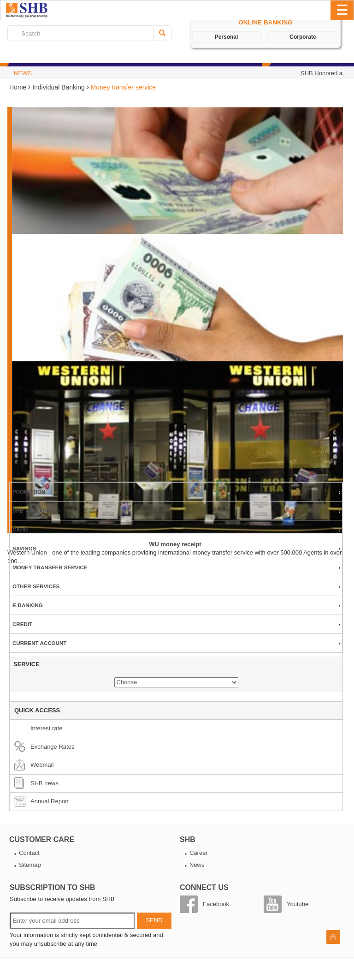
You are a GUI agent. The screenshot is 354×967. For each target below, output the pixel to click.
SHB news (44, 783)
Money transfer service (50, 567)
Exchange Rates (52, 746)
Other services (35, 586)
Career (198, 852)
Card (20, 529)
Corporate (302, 37)
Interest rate (46, 728)
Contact (29, 852)
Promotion (29, 492)
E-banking (27, 605)
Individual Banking (58, 87)
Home (18, 87)
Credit (22, 624)
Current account (39, 643)
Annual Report (49, 801)
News (197, 864)
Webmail (41, 764)
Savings (24, 548)
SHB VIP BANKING (36, 510)
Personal (226, 37)
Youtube (297, 904)
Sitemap (30, 864)
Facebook (216, 904)
